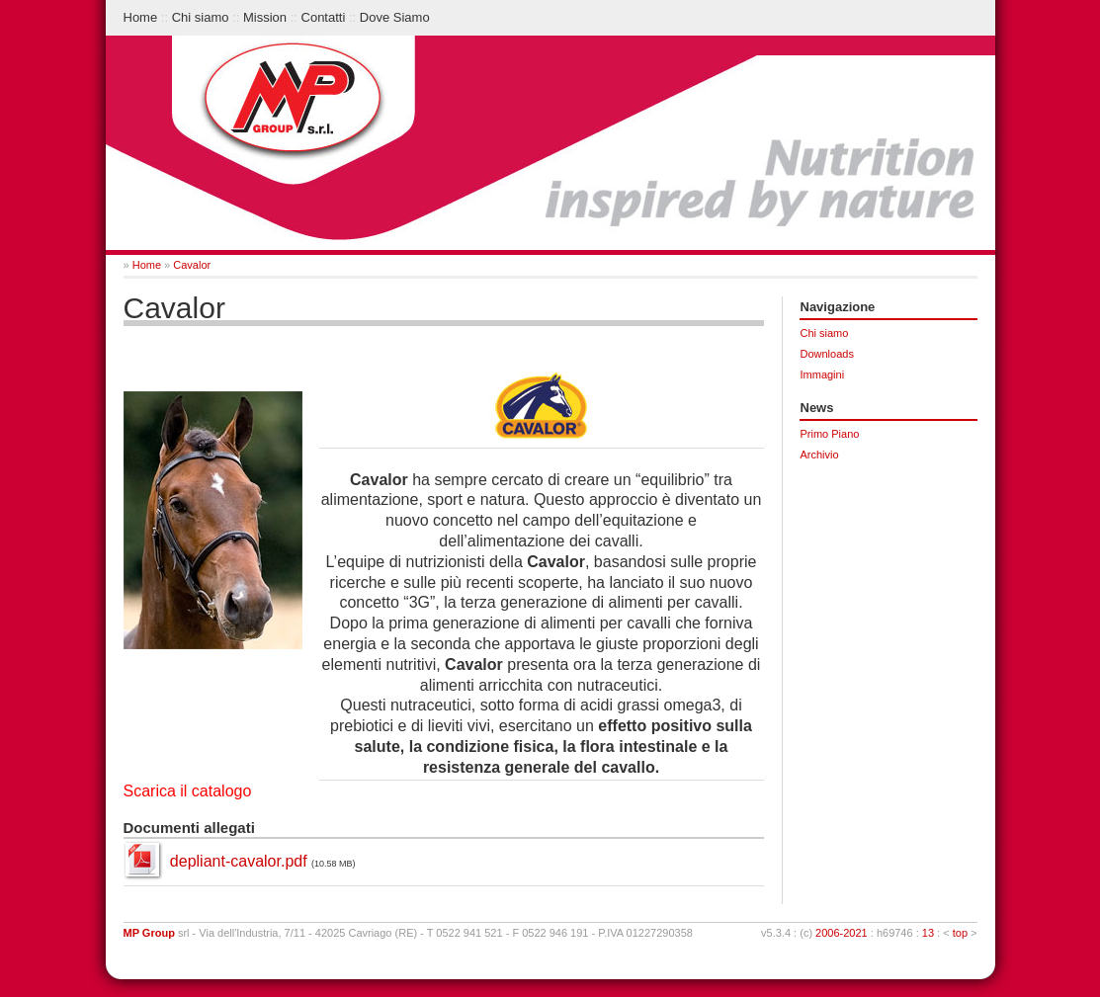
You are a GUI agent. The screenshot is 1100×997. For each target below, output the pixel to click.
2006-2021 (841, 933)
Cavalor (192, 265)
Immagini (823, 374)
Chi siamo (200, 17)
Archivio (820, 454)
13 (928, 933)
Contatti (323, 17)
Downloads (827, 354)
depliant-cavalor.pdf (238, 861)
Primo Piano (830, 434)
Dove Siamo (395, 17)
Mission (265, 17)
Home (141, 17)
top (960, 933)
